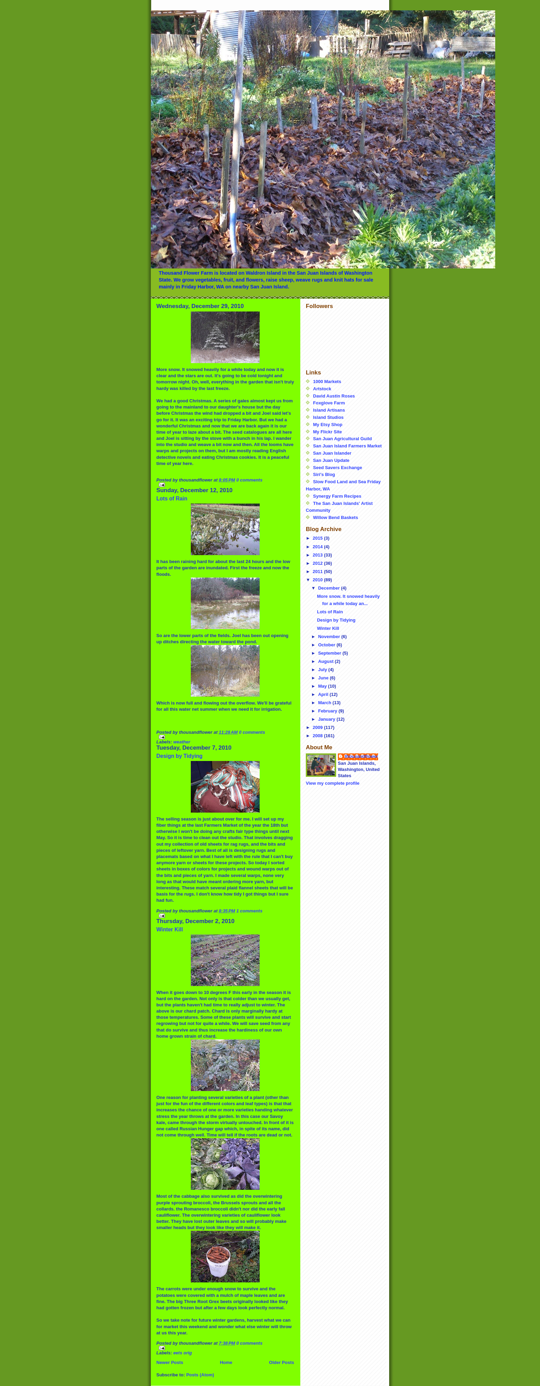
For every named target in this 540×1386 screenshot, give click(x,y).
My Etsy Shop (327, 424)
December (329, 588)
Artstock (322, 388)
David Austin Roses (334, 396)
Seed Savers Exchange (337, 467)
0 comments (249, 480)
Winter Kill (169, 929)
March (325, 702)
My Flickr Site (327, 431)
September (330, 653)
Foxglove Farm (329, 402)
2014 (318, 546)
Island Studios (328, 417)
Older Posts (281, 1362)
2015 (318, 538)
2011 (318, 571)
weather (181, 741)
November (329, 636)
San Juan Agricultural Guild (342, 438)
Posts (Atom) (200, 1374)
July (323, 669)
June (324, 677)
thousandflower (361, 756)
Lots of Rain (171, 498)
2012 (318, 563)
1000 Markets (327, 381)
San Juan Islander (332, 453)
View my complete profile (333, 783)
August (326, 661)
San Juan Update (331, 460)
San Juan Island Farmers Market (347, 445)
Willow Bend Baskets (335, 517)
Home (226, 1362)
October (327, 644)
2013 (318, 555)
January (327, 719)
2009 (318, 727)
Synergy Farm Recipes (337, 496)
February (328, 710)
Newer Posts (169, 1362)
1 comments (249, 910)
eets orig (182, 1352)
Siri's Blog (324, 474)
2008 (318, 735)
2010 (318, 579)
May (323, 686)
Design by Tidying (179, 756)
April (324, 694)
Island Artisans (329, 410)
